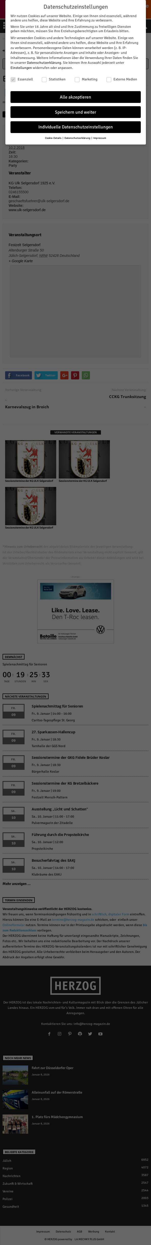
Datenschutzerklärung (44, 62)
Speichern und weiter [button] (75, 111)
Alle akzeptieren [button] (75, 96)
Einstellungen (21, 67)
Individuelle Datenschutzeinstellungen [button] (75, 126)
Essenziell (21, 78)
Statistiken (54, 78)
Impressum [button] (99, 137)
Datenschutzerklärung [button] (77, 137)
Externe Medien (121, 78)
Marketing (86, 78)
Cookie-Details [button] (53, 137)
